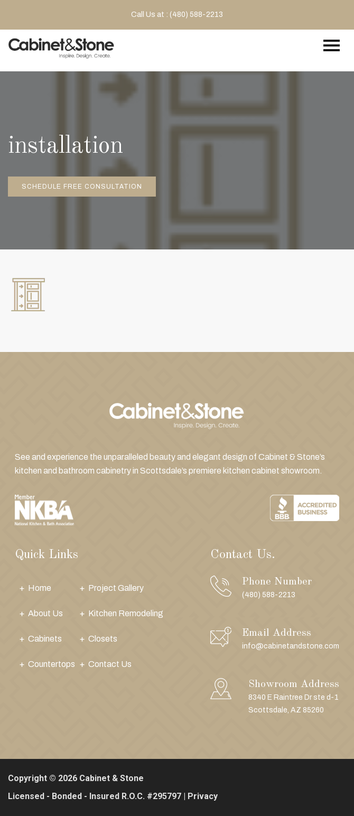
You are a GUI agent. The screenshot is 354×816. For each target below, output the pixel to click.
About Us (45, 613)
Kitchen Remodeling (125, 613)
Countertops (51, 664)
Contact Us (110, 664)
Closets (102, 638)
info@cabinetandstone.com (290, 646)
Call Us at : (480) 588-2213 (177, 14)
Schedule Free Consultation (82, 186)
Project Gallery (116, 587)
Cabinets (45, 638)
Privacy (203, 796)
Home (39, 587)
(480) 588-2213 (268, 595)
